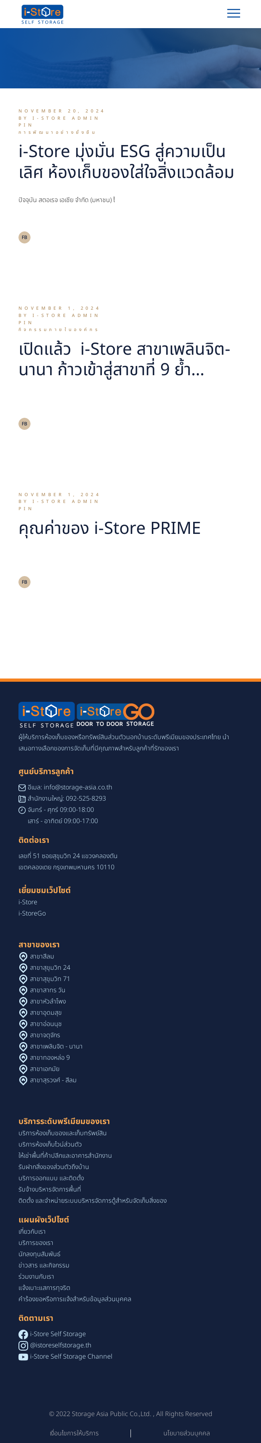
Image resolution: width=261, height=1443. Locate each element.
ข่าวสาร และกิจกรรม (43, 1265)
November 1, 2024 (59, 308)
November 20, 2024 (62, 111)
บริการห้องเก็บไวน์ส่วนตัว (50, 1144)
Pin (26, 125)
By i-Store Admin (59, 118)
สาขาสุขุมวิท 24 (50, 968)
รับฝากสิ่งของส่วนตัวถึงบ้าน (53, 1167)
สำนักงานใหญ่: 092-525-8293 (67, 798)
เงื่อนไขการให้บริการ (74, 1433)
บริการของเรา (35, 1243)
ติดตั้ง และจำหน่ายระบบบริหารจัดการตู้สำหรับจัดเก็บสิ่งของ (92, 1201)
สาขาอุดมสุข (46, 1013)
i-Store (27, 902)
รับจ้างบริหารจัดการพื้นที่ (49, 1189)
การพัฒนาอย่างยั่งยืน (58, 132)
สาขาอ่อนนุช (46, 1024)
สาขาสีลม (42, 956)
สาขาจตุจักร (45, 1035)
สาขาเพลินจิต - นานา (56, 1046)
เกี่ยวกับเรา (32, 1232)
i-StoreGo (32, 913)
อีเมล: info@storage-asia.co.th (70, 787)
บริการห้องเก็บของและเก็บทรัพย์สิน (62, 1133)
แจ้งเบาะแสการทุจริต (44, 1288)
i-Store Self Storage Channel (71, 1356)
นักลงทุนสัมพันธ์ (39, 1254)
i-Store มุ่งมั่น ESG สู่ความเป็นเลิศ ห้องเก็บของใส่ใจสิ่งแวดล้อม (126, 162)
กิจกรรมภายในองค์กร (59, 329)
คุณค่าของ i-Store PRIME (109, 529)
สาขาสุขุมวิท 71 (50, 979)
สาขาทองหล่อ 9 (50, 1058)
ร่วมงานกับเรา (36, 1277)
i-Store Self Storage (58, 1334)
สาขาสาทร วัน (47, 990)
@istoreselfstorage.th (61, 1345)
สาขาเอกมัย (44, 1069)
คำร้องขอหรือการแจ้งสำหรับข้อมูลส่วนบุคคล (74, 1299)
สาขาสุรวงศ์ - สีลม (53, 1080)
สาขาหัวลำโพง (48, 1001)
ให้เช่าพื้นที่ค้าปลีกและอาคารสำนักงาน (65, 1156)
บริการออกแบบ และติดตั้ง (51, 1178)
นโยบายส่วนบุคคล (186, 1433)
